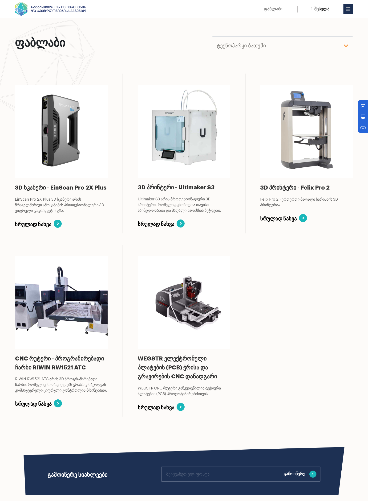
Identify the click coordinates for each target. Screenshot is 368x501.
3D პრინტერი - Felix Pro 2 (295, 187)
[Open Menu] (348, 9)
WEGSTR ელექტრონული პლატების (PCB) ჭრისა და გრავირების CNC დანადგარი (177, 368)
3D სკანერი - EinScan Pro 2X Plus (60, 187)
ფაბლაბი (273, 9)
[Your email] (221, 474)
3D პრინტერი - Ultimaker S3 (176, 187)
